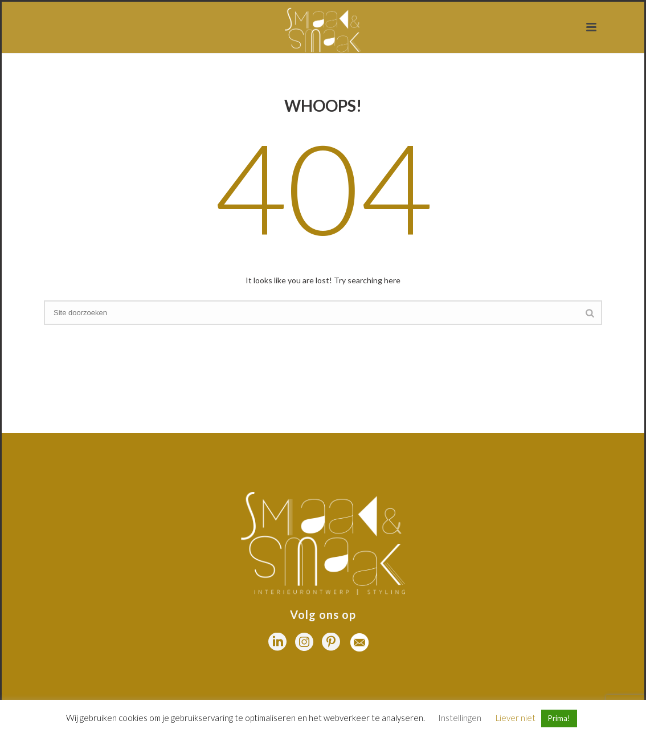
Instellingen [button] (459, 717)
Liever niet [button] (515, 717)
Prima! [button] (559, 718)
